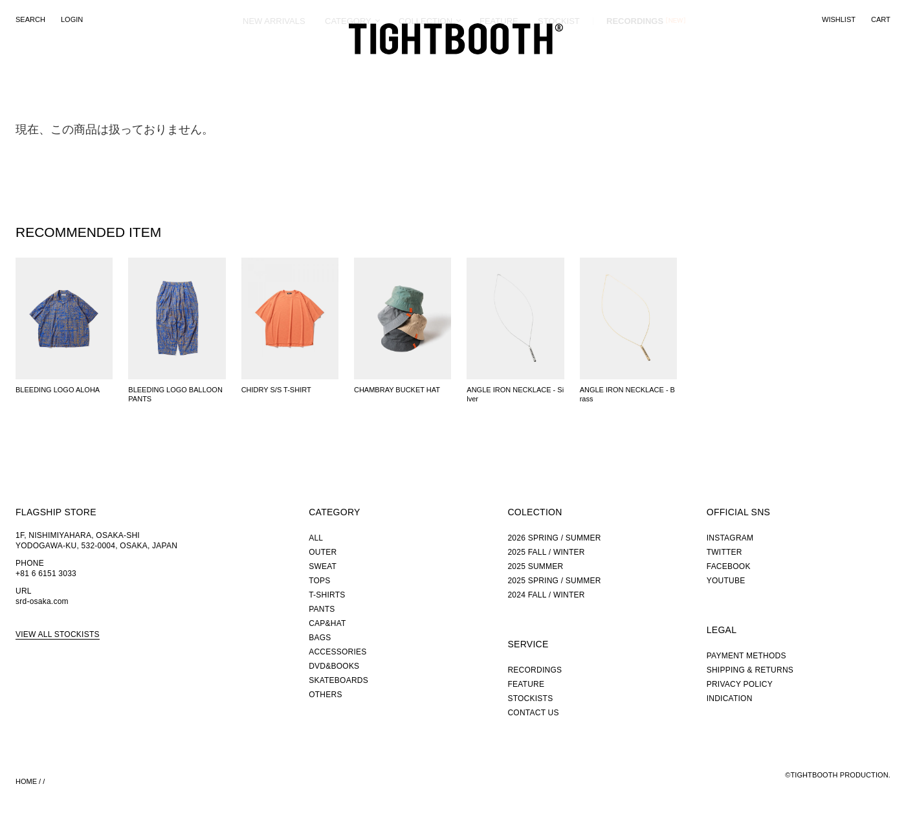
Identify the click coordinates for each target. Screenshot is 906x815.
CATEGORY (348, 67)
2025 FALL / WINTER (545, 552)
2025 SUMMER (535, 566)
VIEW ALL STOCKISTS (58, 634)
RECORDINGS (634, 67)
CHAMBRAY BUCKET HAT (397, 390)
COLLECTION (425, 67)
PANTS (322, 609)
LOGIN (72, 19)
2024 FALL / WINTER (545, 594)
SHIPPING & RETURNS (750, 670)
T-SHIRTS (327, 594)
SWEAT (323, 566)
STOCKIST (559, 67)
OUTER (323, 552)
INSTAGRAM (730, 537)
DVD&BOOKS (334, 666)
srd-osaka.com (42, 601)
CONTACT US (532, 712)
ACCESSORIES (337, 651)
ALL (316, 537)
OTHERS (325, 694)
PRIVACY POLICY (740, 684)
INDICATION (730, 698)
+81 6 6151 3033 (46, 573)
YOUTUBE (726, 580)
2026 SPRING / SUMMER (554, 537)
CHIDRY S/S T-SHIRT (276, 390)
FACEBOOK (729, 566)
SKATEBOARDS (338, 680)
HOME (26, 781)
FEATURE (499, 67)
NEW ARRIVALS (274, 67)
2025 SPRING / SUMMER (554, 580)
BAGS (320, 637)
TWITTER (724, 552)
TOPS (319, 580)
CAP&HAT (327, 623)
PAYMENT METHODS (746, 655)
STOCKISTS (530, 698)
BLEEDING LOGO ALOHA (58, 390)
